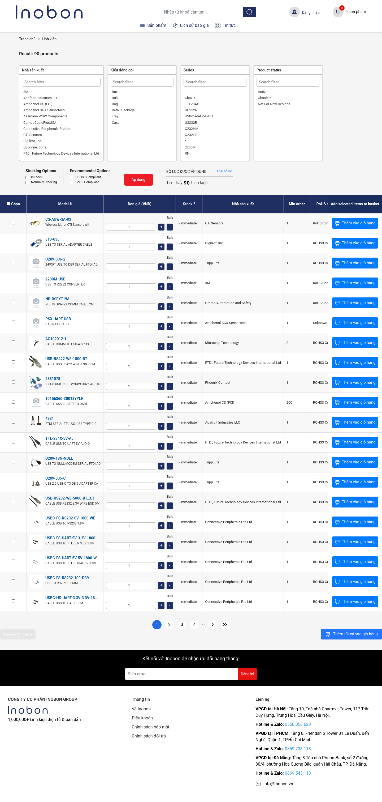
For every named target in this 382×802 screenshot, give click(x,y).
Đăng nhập (311, 12)
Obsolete (265, 98)
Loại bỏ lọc (224, 171)
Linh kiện (49, 39)
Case (116, 123)
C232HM (191, 129)
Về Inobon (141, 708)
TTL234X (192, 104)
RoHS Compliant (87, 182)
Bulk (115, 98)
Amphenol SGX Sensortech (44, 110)
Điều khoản (142, 717)
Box (115, 92)
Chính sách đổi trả (149, 736)
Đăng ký (247, 674)
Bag (115, 104)
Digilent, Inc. (32, 141)
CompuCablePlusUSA (40, 123)
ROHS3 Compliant (88, 177)
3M (25, 92)
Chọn (15, 204)
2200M (190, 147)
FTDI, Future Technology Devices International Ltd (61, 153)
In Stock (36, 177)
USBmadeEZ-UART (199, 116)
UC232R (191, 110)
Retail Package (123, 110)
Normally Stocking (44, 182)
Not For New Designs (274, 104)
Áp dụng (138, 179)
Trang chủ (27, 39)
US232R (191, 123)
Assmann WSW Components (45, 116)
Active (262, 92)
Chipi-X (190, 98)
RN (187, 153)
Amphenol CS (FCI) (38, 104)
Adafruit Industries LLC (40, 98)
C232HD (191, 135)
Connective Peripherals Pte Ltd (46, 129)
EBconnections (34, 147)
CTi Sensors (32, 135)
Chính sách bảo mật (151, 727)
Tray (115, 116)
